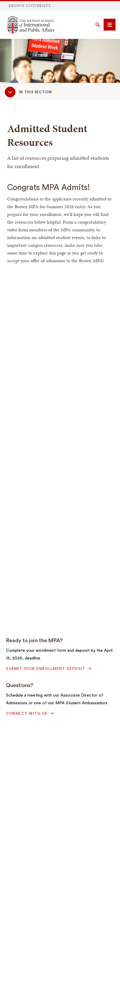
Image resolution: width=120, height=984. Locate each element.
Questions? (19, 685)
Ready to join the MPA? (34, 640)
